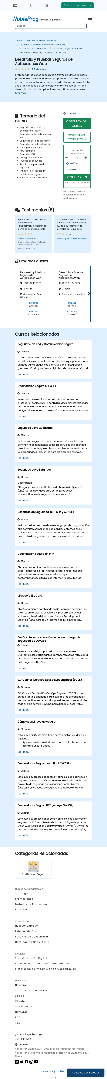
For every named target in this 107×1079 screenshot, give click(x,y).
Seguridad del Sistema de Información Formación (43, 44)
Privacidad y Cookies (53, 1071)
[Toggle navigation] (90, 19)
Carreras (21, 1012)
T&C (18, 1022)
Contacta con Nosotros (77, 5)
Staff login (53, 1077)
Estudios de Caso (27, 931)
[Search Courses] (51, 26)
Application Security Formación (34, 48)
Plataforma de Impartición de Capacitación (45, 969)
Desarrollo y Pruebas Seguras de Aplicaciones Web (43, 52)
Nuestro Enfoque (26, 925)
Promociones (24, 899)
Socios (19, 996)
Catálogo (21, 893)
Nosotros (21, 985)
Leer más (20, 93)
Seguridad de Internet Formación (41, 40)
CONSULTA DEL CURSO (77, 123)
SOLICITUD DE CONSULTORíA (77, 137)
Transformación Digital (31, 958)
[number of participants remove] (67, 157)
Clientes (21, 1001)
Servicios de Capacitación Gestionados (42, 963)
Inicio (19, 40)
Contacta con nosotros (86, 1072)
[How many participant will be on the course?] (77, 158)
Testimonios (23, 1006)
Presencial (76, 169)
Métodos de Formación (31, 904)
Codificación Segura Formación (67, 48)
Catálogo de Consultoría (32, 942)
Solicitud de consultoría (31, 937)
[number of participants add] (87, 157)
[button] (88, 293)
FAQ (18, 1017)
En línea (74, 163)
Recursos (21, 909)
